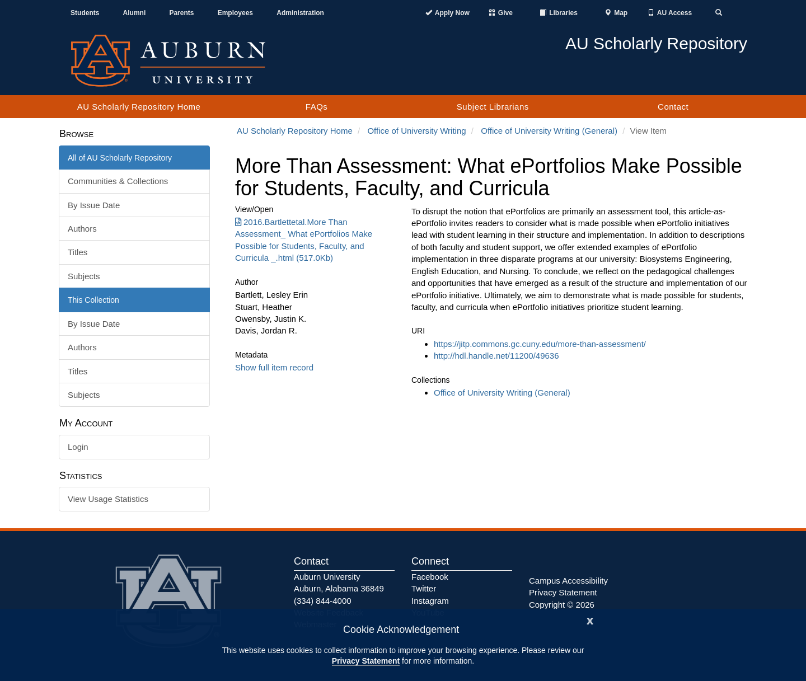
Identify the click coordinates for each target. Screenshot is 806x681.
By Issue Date (94, 205)
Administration (300, 13)
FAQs (317, 106)
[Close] (590, 620)
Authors (82, 228)
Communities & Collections (118, 181)
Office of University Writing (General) (549, 130)
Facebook (429, 576)
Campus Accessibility (568, 580)
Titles (77, 252)
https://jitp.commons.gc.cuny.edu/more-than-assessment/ (540, 344)
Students (85, 13)
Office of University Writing (416, 130)
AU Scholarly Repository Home (139, 106)
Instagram (430, 600)
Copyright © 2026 (561, 604)
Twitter (423, 588)
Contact (673, 106)
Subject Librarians (493, 106)
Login (78, 447)
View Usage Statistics (108, 499)
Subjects (84, 276)
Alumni (134, 13)
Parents (181, 13)
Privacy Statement (366, 660)
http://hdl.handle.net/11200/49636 (496, 355)
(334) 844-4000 (323, 600)
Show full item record (274, 367)
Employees (235, 13)
